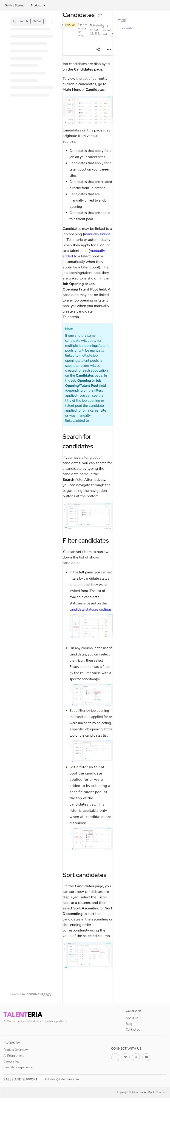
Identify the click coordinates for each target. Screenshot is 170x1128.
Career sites (11, 1062)
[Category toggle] (62, 25)
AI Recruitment (13, 1056)
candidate (126, 28)
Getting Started (14, 5)
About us (132, 1018)
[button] (28, 21)
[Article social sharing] (98, 50)
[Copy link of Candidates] (99, 15)
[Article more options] (109, 50)
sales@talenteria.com (62, 1079)
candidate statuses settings (91, 609)
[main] (88, 507)
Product (36, 5)
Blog (129, 1024)
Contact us (133, 1030)
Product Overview (15, 1050)
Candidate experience (18, 1067)
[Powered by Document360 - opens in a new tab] (30, 994)
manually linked (97, 234)
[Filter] (52, 21)
